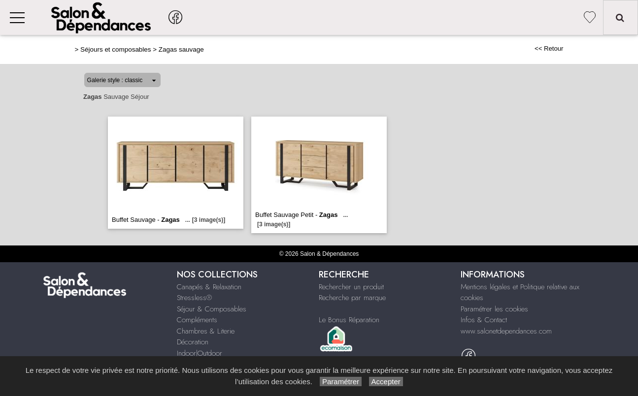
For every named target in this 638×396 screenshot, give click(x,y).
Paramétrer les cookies (494, 309)
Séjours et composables (115, 49)
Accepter (386, 381)
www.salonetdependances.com (506, 331)
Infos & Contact (484, 319)
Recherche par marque (352, 297)
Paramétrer (340, 381)
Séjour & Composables (211, 309)
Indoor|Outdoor (199, 353)
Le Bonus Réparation (349, 319)
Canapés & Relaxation (209, 286)
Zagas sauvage (181, 49)
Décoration (192, 341)
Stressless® (194, 297)
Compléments (197, 319)
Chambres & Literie (206, 331)
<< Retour (549, 48)
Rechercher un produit (351, 286)
